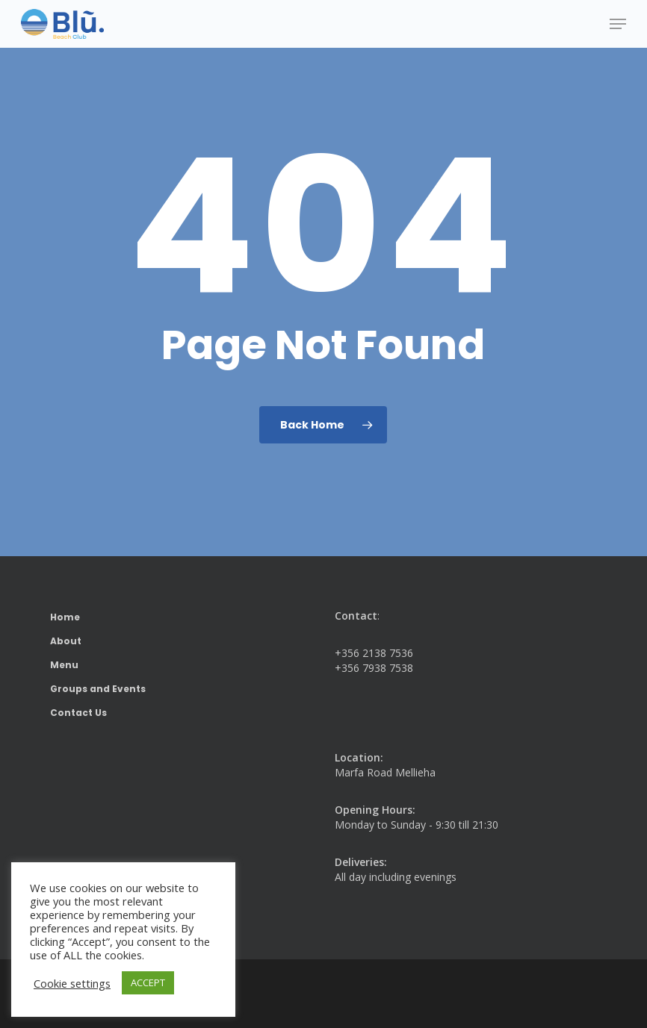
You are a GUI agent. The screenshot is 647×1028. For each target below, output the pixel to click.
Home (65, 617)
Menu (64, 664)
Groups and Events (98, 688)
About (65, 641)
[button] (618, 23)
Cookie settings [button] (72, 983)
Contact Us (78, 712)
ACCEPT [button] (148, 982)
